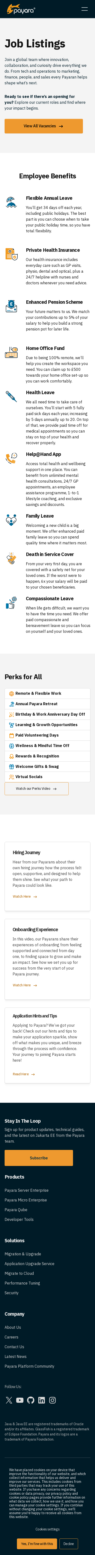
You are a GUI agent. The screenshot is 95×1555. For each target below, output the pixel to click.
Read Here (24, 1074)
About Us (13, 1327)
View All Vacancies (44, 126)
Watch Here (25, 896)
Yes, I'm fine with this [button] (37, 1544)
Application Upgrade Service (29, 1263)
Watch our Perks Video (36, 788)
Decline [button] (69, 1544)
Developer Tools (19, 1219)
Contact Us (14, 1346)
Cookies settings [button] (48, 1529)
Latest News (16, 1356)
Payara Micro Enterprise (26, 1200)
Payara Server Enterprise (27, 1190)
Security (12, 1292)
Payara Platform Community (29, 1366)
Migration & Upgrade (23, 1253)
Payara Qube (16, 1209)
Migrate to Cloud (19, 1273)
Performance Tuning (22, 1283)
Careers (11, 1337)
